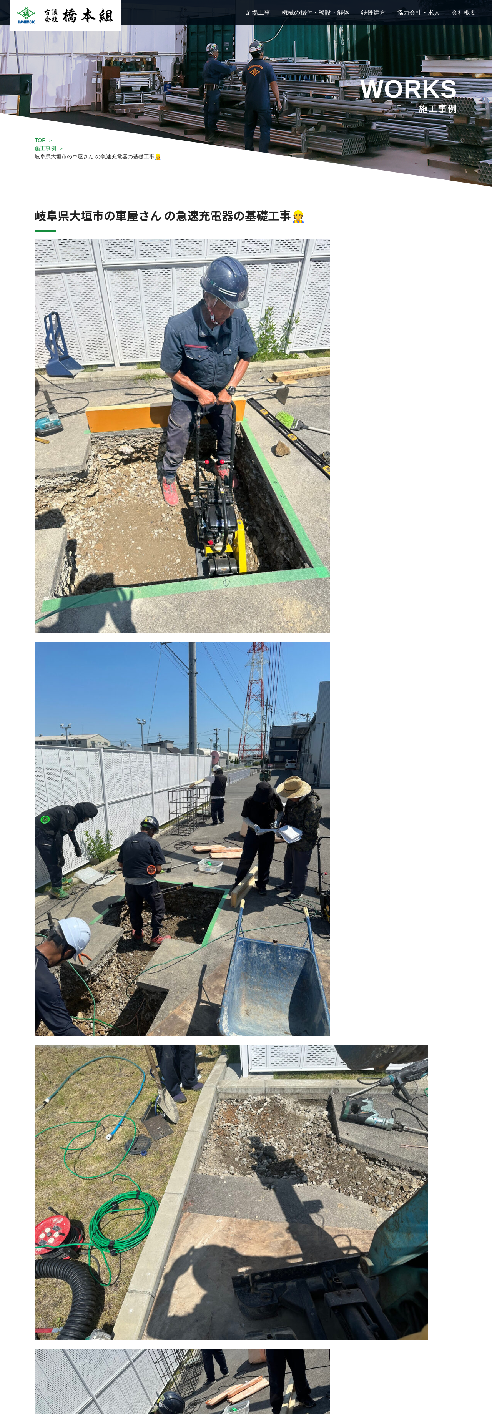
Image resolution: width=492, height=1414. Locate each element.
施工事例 (45, 148)
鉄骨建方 (373, 12)
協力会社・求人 (418, 12)
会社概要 (464, 12)
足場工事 (258, 12)
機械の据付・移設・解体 (315, 12)
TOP (40, 140)
